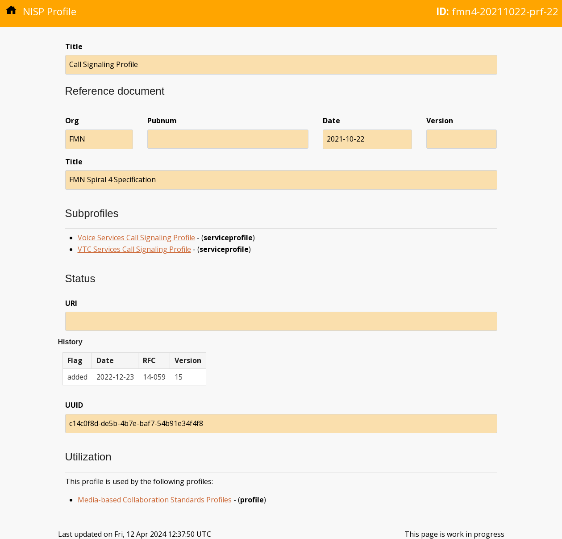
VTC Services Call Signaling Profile (134, 249)
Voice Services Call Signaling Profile (136, 237)
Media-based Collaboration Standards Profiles (155, 500)
